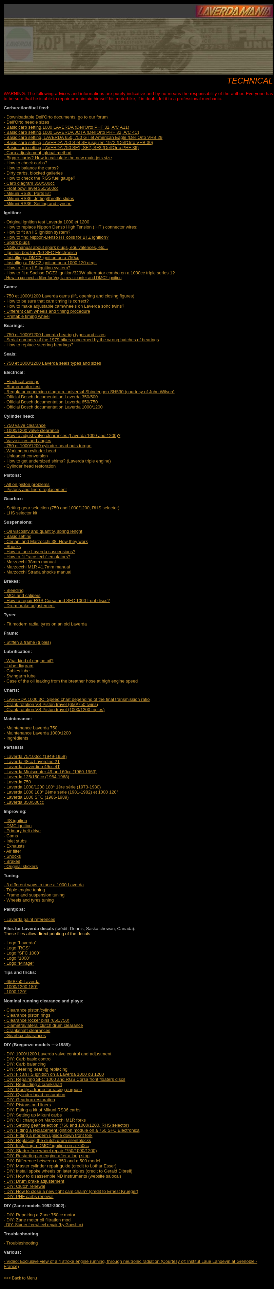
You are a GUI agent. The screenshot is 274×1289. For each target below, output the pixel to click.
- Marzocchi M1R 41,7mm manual (37, 566)
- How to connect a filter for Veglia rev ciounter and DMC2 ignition (63, 277)
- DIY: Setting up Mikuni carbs (33, 1115)
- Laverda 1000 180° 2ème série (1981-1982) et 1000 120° (61, 792)
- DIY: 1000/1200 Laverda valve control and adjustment (57, 1053)
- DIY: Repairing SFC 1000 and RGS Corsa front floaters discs (64, 1079)
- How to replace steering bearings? (38, 344)
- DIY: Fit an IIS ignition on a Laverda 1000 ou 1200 (54, 1074)
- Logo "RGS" (17, 947)
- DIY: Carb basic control (28, 1058)
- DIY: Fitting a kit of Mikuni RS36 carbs (42, 1109)
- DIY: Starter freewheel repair (31, 1224)
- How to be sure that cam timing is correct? (46, 301)
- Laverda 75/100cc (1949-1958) (35, 756)
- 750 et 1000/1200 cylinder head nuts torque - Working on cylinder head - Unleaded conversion (48, 450)
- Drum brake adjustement (29, 605)
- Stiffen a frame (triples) (27, 642)
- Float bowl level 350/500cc (31, 188)
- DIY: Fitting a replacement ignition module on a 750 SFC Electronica (71, 1130)
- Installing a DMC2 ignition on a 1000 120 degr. (50, 262)
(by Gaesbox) (70, 1224)
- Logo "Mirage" (19, 963)
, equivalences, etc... (56, 247)
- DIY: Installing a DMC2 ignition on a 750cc (46, 1145)
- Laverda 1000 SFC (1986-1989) (36, 797)
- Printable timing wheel (27, 316)
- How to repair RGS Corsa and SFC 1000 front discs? (57, 600)
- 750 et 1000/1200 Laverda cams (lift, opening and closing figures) (69, 295)
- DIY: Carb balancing (25, 1064)
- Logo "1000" (17, 958)
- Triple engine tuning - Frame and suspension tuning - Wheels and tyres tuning (34, 895)
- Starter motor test (22, 386)
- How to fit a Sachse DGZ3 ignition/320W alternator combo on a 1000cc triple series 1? (89, 272)
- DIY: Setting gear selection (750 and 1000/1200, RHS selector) (66, 1125)
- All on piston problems (27, 484)
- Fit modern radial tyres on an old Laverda (45, 624)
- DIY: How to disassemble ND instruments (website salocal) (62, 1176)
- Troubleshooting (21, 1243)
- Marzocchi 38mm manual (30, 561)
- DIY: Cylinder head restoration (34, 1094)
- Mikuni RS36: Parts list (27, 193)
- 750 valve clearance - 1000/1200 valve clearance (31, 428)
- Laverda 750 (17, 781)
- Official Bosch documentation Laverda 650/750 (51, 401)
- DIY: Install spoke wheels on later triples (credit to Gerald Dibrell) (68, 1171)
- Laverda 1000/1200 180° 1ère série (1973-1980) (52, 786)
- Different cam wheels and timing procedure (47, 311)
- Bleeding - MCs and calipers (22, 593)
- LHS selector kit (20, 512)
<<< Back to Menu (20, 1278)
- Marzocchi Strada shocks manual (37, 572)
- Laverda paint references (29, 919)
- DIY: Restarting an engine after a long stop (47, 1155)
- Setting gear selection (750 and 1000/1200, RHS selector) (61, 507)
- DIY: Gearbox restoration (29, 1099)
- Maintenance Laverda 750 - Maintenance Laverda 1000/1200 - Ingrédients (37, 733)
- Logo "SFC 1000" (22, 953)
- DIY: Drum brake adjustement (34, 1181)
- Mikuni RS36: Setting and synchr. (37, 203)
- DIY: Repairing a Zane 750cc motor (39, 1214)
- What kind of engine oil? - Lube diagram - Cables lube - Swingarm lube (29, 668)
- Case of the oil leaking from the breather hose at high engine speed (71, 681)
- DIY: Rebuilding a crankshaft (33, 1084)
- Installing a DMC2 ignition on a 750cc (41, 257)
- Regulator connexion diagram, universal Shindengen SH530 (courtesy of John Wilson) (89, 391)
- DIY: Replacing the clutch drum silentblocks (47, 1140)
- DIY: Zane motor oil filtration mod (37, 1219)
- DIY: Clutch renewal (24, 1186)
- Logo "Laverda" (20, 942)
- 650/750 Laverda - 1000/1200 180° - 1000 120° (22, 986)
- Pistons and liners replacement (35, 489)
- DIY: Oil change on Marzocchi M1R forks (45, 1120)
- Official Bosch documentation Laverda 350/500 (51, 396)
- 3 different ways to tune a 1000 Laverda (44, 884)
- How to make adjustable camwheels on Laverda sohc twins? (64, 306)
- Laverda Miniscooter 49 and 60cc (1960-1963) (50, 771)
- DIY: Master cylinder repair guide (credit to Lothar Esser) (60, 1165)
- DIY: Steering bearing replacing (35, 1069)
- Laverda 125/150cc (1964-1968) (36, 776)
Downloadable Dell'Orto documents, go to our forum (57, 117)
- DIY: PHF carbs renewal (29, 1196)
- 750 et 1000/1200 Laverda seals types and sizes (52, 363)
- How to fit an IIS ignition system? (37, 267)
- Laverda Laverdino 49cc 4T (32, 766)
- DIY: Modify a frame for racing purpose (43, 1089)
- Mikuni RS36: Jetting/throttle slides (39, 198)
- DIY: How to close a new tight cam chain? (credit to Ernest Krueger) (71, 1191)
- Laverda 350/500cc (24, 802)
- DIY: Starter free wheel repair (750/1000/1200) (50, 1150)
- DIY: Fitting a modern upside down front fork (48, 1135)
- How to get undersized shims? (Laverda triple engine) (57, 461)
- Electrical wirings (21, 381)
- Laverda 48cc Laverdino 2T (32, 761)
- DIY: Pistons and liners (27, 1104)
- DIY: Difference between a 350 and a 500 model (52, 1160)
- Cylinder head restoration (30, 466)
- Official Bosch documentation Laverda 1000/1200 (53, 407)
